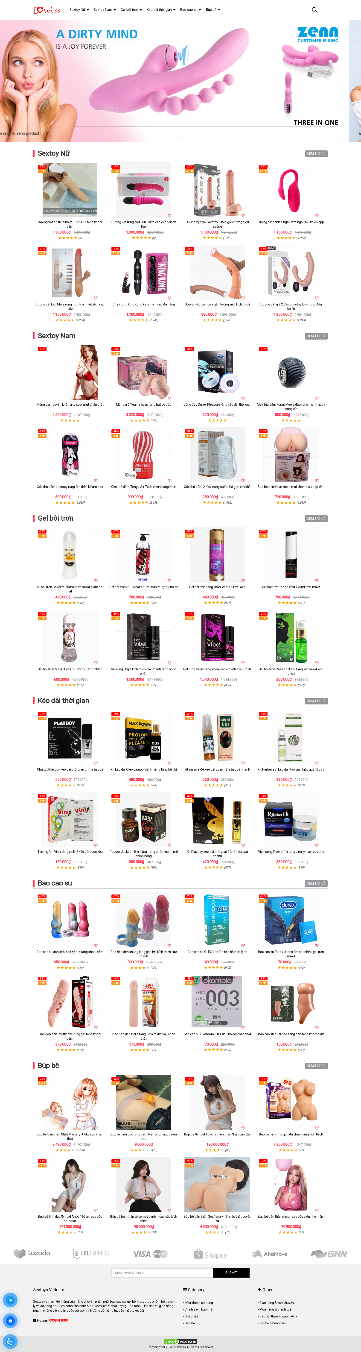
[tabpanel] (180, 81)
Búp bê (48, 1066)
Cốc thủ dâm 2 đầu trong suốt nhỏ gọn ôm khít (217, 487)
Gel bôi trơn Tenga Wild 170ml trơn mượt (291, 587)
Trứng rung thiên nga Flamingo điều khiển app (291, 222)
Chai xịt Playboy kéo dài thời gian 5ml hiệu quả (70, 769)
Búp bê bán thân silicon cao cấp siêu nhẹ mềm (291, 1216)
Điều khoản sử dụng (199, 1303)
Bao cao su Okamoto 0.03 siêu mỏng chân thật (217, 1034)
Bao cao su (55, 883)
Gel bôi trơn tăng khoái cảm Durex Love (217, 587)
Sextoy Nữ (54, 153)
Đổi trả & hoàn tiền (272, 1323)
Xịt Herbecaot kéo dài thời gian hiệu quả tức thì (291, 769)
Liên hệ (190, 1323)
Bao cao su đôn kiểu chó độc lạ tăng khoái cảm (70, 952)
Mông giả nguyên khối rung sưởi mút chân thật (70, 404)
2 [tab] (182, 137)
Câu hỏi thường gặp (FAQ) (278, 1316)
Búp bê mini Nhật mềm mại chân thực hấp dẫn (291, 487)
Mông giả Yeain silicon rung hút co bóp (143, 404)
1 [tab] (178, 137)
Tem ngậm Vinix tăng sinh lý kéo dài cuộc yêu (70, 851)
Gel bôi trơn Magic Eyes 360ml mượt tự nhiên (70, 669)
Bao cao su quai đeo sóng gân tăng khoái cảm (291, 1034)
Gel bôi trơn (55, 518)
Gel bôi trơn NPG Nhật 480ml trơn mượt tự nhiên (143, 587)
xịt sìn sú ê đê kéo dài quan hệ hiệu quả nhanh (217, 769)
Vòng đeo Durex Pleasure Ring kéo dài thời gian (217, 404)
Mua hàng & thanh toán (276, 1309)
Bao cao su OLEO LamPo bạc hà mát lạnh (217, 952)
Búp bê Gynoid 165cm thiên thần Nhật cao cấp (217, 1134)
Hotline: (52, 1320)
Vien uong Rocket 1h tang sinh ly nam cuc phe (291, 851)
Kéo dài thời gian (63, 701)
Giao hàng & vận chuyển (276, 1303)
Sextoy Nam (56, 336)
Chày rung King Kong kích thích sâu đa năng (144, 304)
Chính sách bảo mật (199, 1309)
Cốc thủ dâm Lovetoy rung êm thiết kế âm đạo (70, 487)
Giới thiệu (191, 1316)
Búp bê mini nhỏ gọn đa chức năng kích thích (291, 1134)
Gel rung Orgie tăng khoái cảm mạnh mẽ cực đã (217, 669)
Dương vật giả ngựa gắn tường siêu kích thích (217, 304)
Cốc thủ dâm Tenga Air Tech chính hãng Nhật (143, 487)
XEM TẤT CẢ (316, 153)
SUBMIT (231, 1273)
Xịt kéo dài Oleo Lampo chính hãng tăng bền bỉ (144, 769)
